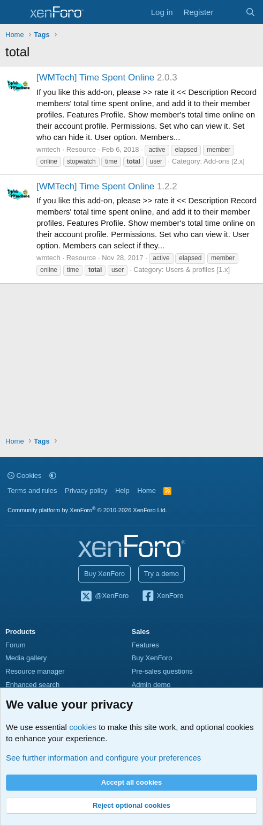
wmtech (48, 149)
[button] (52, 475)
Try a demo (161, 574)
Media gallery (26, 658)
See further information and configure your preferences (103, 757)
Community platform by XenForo (87, 510)
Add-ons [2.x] (224, 161)
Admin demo (151, 685)
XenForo (162, 596)
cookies (82, 727)
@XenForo (104, 596)
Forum (15, 645)
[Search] (250, 12)
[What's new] (229, 12)
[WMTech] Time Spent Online (95, 77)
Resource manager (35, 671)
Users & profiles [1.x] (198, 270)
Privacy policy (86, 490)
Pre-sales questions (162, 671)
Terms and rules (32, 490)
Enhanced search (32, 685)
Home (146, 490)
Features (145, 645)
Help (122, 490)
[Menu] (14, 12)
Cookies (24, 475)
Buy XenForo (104, 574)
